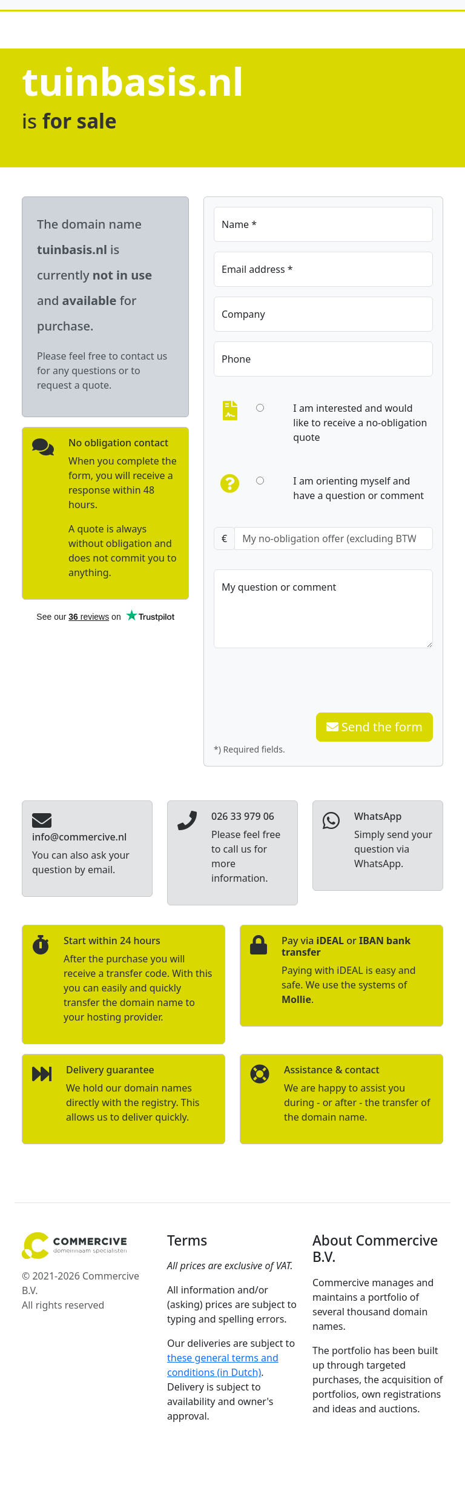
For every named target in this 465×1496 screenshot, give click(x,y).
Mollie (296, 999)
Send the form (374, 727)
